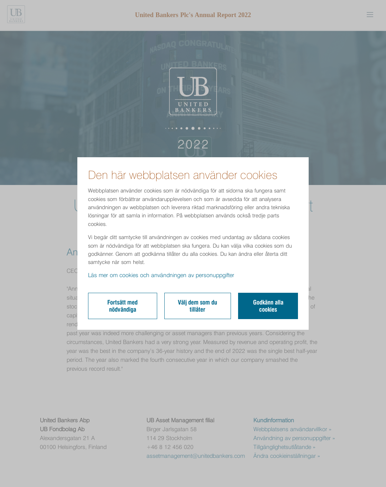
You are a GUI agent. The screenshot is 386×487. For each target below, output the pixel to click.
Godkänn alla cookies (268, 306)
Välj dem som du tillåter (197, 306)
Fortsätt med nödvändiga (122, 306)
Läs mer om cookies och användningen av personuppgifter (161, 275)
